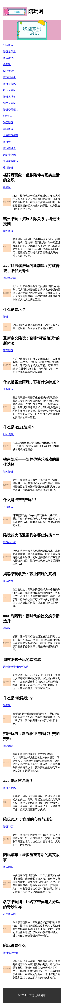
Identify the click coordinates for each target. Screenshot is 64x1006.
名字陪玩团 (9, 914)
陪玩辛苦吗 (9, 83)
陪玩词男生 (9, 77)
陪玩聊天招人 (10, 109)
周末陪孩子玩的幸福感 (15, 666)
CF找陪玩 (8, 71)
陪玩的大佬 (9, 542)
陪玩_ (6, 316)
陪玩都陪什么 (10, 952)
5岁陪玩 (7, 116)
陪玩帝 (7, 142)
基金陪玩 (8, 389)
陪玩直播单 (9, 96)
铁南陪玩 (8, 471)
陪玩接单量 (9, 51)
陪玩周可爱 (9, 148)
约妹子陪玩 (9, 154)
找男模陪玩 (9, 278)
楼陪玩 (7, 187)
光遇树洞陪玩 (10, 161)
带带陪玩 (8, 507)
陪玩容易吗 (9, 788)
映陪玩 (7, 705)
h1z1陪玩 (8, 434)
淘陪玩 (7, 628)
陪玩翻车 (8, 867)
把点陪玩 (8, 45)
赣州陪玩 (8, 231)
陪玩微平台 (9, 58)
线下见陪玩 (9, 90)
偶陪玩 (7, 64)
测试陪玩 (8, 129)
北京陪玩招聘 (10, 135)
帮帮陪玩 (8, 350)
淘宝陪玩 (8, 122)
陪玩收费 (8, 581)
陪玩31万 (8, 826)
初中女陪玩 (9, 103)
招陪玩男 (8, 746)
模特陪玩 (8, 167)
